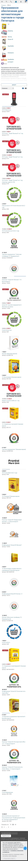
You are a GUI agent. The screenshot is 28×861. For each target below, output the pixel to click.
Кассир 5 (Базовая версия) (9, 353)
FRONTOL (10, 31)
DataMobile (11, 59)
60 (15, 824)
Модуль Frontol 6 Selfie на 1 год (10, 400)
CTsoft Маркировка (7, 792)
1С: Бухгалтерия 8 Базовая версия (11, 377)
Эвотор (10, 37)
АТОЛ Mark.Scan (6, 110)
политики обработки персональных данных (16, 839)
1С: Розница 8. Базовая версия (10, 496)
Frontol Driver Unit (7, 330)
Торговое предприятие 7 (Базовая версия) (14, 449)
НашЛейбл (11, 46)
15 (10, 824)
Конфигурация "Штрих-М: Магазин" (12, 545)
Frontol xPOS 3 (6, 642)
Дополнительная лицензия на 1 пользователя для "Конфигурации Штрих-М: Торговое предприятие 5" (13, 817)
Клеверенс (11, 52)
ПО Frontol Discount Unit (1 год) (10, 231)
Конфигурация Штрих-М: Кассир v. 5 (12, 594)
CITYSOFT (10, 62)
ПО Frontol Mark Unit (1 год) (9, 473)
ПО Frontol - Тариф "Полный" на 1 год (12, 157)
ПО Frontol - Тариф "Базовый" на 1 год (12, 133)
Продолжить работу (9, 858)
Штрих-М (10, 39)
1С (8, 24)
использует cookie (12, 842)
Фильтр (14, 84)
